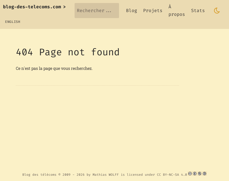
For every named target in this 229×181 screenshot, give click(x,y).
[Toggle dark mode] (217, 10)
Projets (152, 11)
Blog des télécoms (39, 174)
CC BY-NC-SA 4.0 (172, 174)
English (12, 22)
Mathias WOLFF (106, 174)
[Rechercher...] (97, 10)
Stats (198, 11)
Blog (131, 11)
